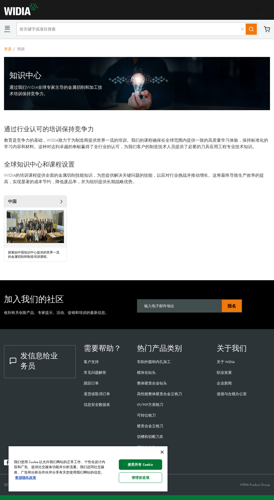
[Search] (251, 29)
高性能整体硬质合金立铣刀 (159, 393)
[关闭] (162, 452)
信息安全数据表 (97, 404)
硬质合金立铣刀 (150, 426)
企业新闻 (224, 383)
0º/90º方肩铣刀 (150, 404)
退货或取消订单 (97, 393)
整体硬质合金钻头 (152, 383)
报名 (231, 306)
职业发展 (224, 372)
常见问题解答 (95, 372)
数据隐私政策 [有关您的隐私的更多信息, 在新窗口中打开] (25, 477)
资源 (8, 49)
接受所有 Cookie (140, 464)
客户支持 (91, 361)
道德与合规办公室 (232, 393)
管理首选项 (140, 477)
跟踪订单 (91, 383)
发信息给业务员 (34, 361)
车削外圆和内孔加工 (154, 361)
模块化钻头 (146, 372)
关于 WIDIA (226, 361)
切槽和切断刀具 (150, 436)
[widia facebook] (7, 464)
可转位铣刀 (146, 415)
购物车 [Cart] (267, 29)
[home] (19, 14)
